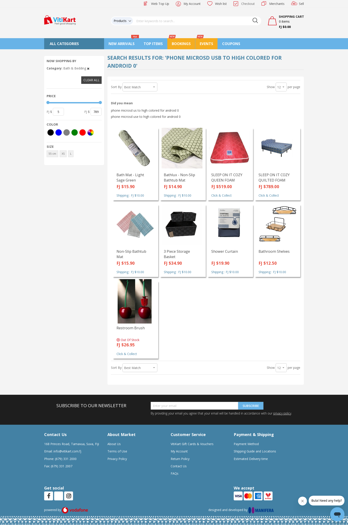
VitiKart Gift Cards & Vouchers (192, 444)
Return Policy (180, 459)
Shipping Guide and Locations (255, 451)
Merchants (277, 4)
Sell (301, 4)
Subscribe (251, 406)
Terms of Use (117, 451)
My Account (192, 4)
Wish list (221, 4)
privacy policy (282, 413)
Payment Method (246, 444)
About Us (114, 444)
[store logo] (60, 20)
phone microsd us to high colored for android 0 (145, 110)
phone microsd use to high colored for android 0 (146, 116)
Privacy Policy (117, 459)
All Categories (64, 43)
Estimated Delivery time (251, 459)
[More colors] (91, 132)
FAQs (174, 473)
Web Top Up (160, 4)
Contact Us (179, 466)
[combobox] (197, 20)
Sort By (116, 87)
